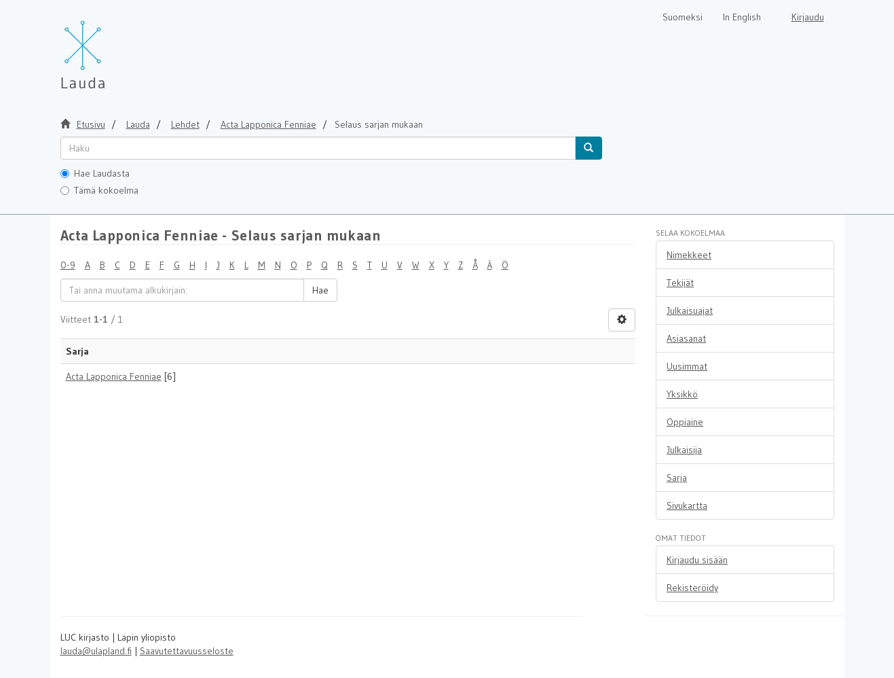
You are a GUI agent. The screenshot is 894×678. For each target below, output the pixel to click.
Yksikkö (682, 394)
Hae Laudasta (95, 173)
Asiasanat (686, 338)
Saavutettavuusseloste (187, 651)
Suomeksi (683, 17)
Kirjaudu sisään (697, 560)
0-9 (67, 265)
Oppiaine (685, 422)
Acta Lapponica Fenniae (114, 376)
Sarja (677, 477)
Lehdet (185, 124)
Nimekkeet (689, 255)
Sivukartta (687, 505)
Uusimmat (687, 366)
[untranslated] (318, 148)
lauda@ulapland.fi (96, 651)
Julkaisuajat (690, 310)
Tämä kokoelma (99, 190)
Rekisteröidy (692, 588)
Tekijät (680, 282)
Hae (320, 290)
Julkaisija (684, 450)
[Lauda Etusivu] (111, 47)
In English (742, 17)
